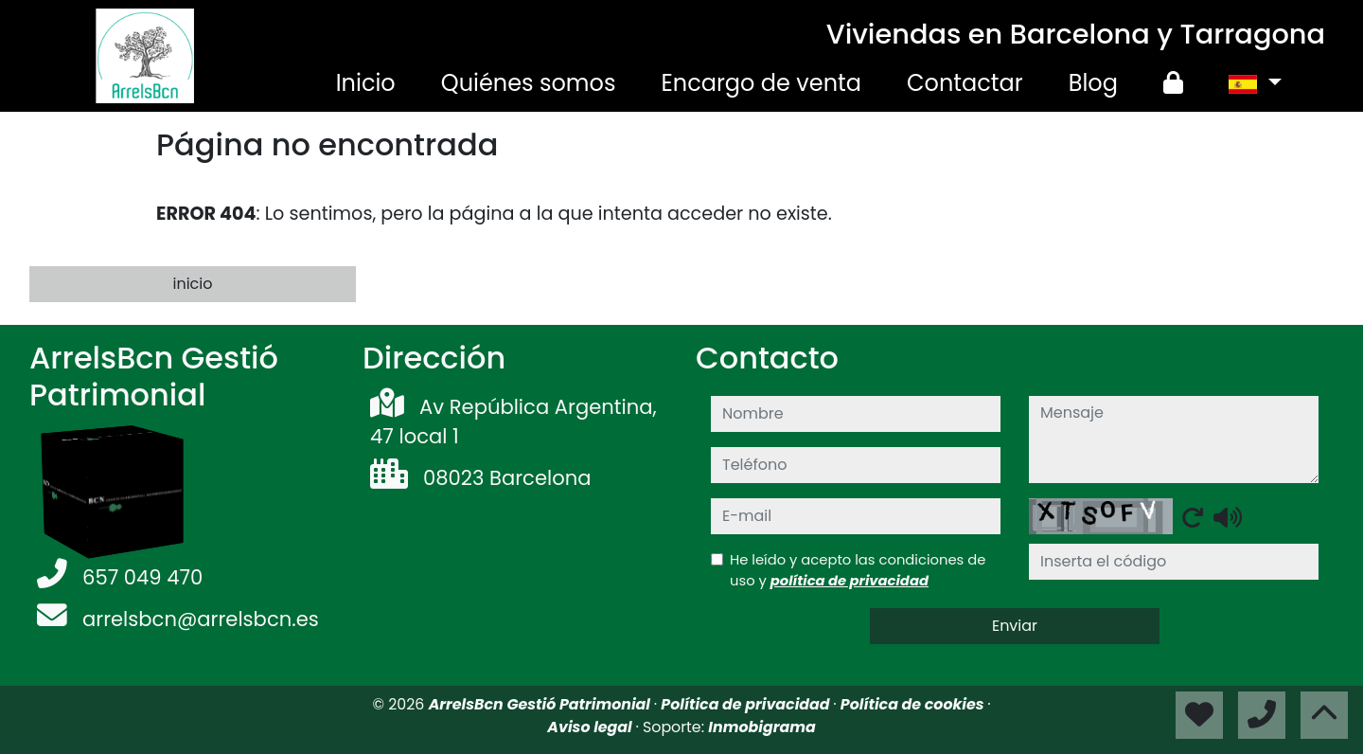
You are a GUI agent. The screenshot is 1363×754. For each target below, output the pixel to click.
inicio (192, 284)
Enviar (1014, 626)
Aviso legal (591, 727)
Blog (1093, 83)
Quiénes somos (528, 83)
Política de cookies (914, 704)
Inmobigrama (761, 727)
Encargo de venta (761, 83)
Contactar (965, 83)
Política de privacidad (747, 704)
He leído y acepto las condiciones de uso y (857, 569)
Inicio (366, 83)
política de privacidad (849, 580)
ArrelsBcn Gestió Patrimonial (541, 704)
